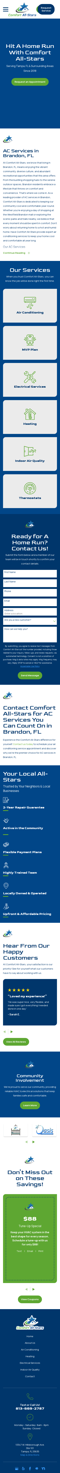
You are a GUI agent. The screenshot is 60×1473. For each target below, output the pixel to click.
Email (7, 601)
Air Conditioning (30, 1349)
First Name (10, 572)
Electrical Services (30, 1363)
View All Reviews (16, 1041)
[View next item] (11, 1031)
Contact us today (23, 744)
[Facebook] (30, 1468)
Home (30, 1336)
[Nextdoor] (43, 1468)
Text (19, 1251)
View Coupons (30, 1299)
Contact (30, 1376)
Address (8, 610)
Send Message (30, 675)
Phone (7, 591)
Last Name (10, 581)
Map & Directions (29, 1455)
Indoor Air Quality (30, 1369)
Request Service (46, 9)
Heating (30, 1356)
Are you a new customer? (17, 620)
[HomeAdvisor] (36, 1468)
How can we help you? (16, 629)
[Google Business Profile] (16, 1468)
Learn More (30, 1105)
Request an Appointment (30, 81)
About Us (30, 1343)
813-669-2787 (30, 1408)
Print (40, 1251)
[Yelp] (23, 1468)
